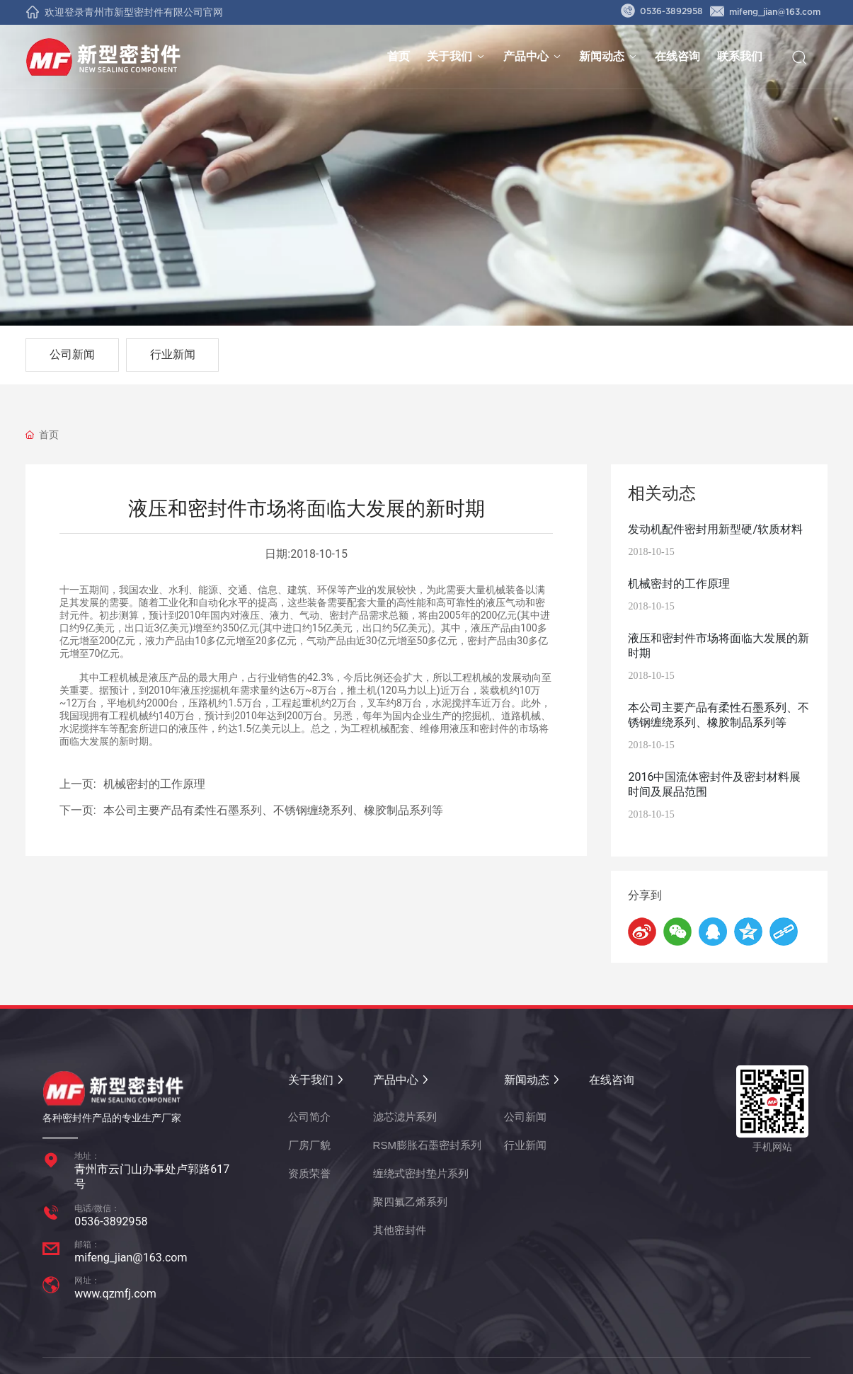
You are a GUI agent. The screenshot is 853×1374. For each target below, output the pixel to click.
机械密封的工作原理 (154, 784)
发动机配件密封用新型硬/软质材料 (715, 529)
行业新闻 (172, 354)
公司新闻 (72, 354)
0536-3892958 (662, 12)
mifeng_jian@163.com (765, 12)
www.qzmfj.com (115, 1293)
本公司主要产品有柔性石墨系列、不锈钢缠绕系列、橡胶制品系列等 (273, 810)
